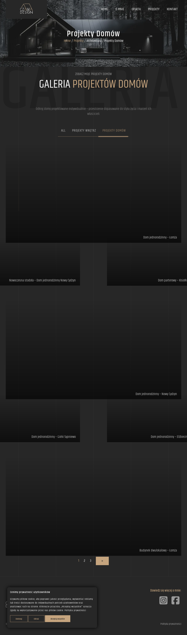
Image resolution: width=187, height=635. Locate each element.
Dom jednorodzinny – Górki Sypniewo (43, 436)
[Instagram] (164, 605)
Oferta (136, 9)
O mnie (119, 9)
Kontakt (172, 9)
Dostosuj (19, 619)
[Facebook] (175, 605)
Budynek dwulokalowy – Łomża (158, 561)
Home (104, 9)
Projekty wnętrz (84, 141)
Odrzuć (36, 619)
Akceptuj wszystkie (58, 619)
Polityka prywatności (75, 610)
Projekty (154, 9)
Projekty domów (114, 141)
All (63, 141)
